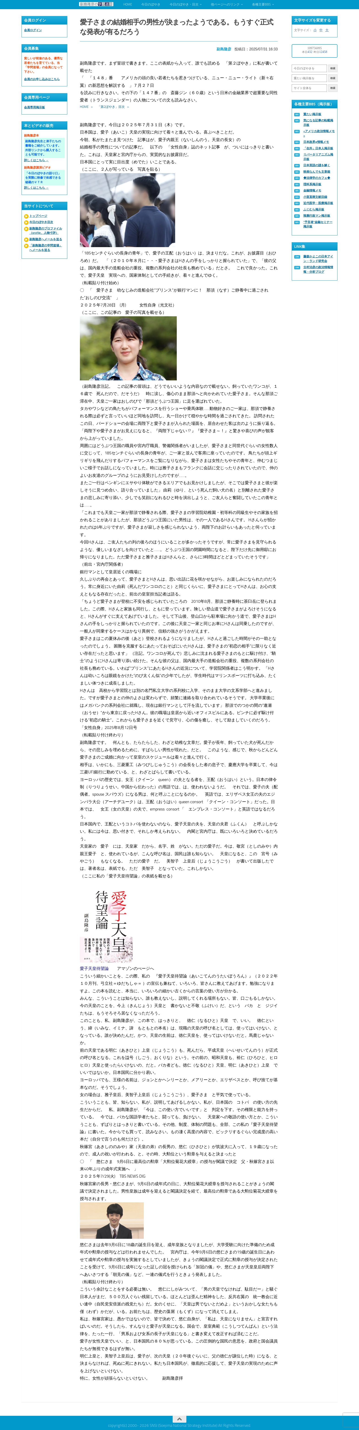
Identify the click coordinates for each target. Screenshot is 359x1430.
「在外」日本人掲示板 (318, 148)
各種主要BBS (261, 4)
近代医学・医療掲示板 (318, 203)
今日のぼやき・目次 (184, 4)
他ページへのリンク (225, 4)
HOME (127, 4)
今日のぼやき (150, 4)
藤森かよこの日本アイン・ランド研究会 (318, 259)
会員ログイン (33, 30)
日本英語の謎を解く (316, 165)
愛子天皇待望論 (95, 967)
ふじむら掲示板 (313, 209)
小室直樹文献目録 (315, 197)
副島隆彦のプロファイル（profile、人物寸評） (45, 231)
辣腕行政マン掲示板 (316, 215)
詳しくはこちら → (36, 160)
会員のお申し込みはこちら (42, 79)
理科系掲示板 (312, 184)
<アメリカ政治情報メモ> (319, 133)
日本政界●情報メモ (316, 142)
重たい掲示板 (312, 114)
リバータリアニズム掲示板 (318, 157)
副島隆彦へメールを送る (45, 239)
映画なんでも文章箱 (316, 171)
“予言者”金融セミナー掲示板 (317, 224)
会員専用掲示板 (34, 107)
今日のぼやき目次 (41, 222)
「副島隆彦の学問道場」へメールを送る (45, 248)
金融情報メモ (312, 190)
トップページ (38, 216)
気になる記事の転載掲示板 (318, 123)
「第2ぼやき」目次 (111, 105)
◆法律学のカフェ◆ (316, 178)
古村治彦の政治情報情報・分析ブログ (318, 269)
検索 (332, 68)
